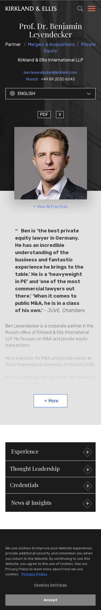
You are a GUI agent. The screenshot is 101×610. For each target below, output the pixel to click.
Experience (51, 452)
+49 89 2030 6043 (58, 79)
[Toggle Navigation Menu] (92, 9)
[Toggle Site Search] (80, 8)
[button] (50, 469)
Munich (32, 79)
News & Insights (51, 503)
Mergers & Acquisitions (51, 44)
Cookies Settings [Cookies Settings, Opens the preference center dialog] (50, 586)
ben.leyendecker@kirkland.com (50, 72)
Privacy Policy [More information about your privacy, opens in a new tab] (34, 575)
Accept (50, 601)
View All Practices (52, 206)
